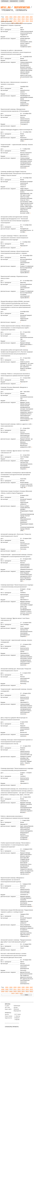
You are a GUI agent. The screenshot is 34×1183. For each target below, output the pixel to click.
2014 (27, 19)
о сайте (22, 1)
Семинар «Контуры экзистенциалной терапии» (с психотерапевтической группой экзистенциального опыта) (17, 741)
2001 (6, 17)
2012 (19, 19)
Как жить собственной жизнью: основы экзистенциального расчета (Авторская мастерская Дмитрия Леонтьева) (13, 955)
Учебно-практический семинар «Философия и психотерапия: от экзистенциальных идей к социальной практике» (15, 327)
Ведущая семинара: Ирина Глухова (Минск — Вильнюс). (26, 344)
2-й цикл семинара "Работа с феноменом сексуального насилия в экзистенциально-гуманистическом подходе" (14, 237)
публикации (5, 1)
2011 (15, 19)
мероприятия (14, 1)
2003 (15, 17)
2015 (31, 19)
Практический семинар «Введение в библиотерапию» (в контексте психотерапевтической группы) (12, 879)
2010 (10, 19)
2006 (27, 17)
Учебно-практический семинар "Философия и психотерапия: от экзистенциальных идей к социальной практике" (15, 844)
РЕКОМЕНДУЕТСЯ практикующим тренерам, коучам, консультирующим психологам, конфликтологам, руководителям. (26, 100)
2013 (23, 19)
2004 (19, 17)
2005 (23, 17)
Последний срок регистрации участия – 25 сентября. (26, 230)
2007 (31, 17)
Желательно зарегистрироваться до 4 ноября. (26, 139)
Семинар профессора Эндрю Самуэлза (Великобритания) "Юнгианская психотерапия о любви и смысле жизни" (16, 173)
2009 (6, 19)
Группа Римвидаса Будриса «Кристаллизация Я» (16, 129)
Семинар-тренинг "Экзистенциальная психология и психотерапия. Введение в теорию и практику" (16, 23)
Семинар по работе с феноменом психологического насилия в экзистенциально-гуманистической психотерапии (16, 52)
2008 (2, 19)
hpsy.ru (6, 7)
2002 (10, 17)
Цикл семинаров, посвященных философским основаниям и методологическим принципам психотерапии (16, 474)
